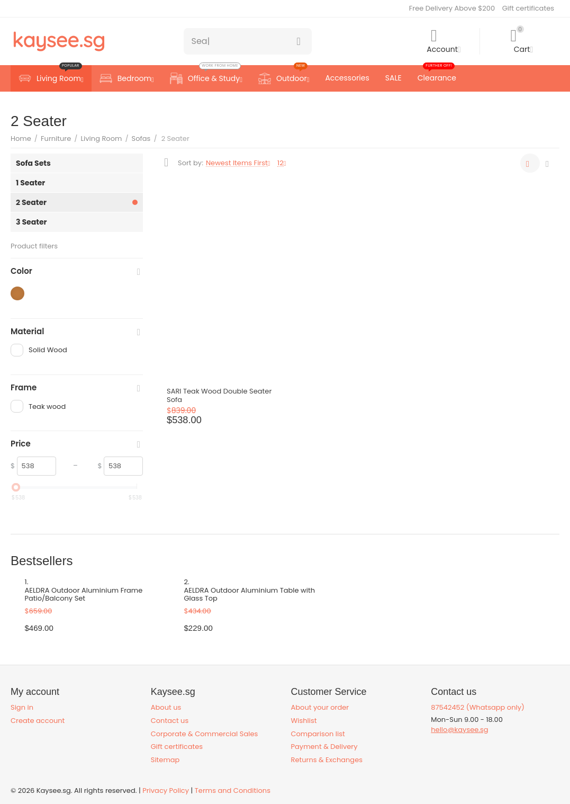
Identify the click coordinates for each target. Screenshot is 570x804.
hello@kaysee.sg (459, 730)
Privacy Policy (165, 790)
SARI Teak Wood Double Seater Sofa (219, 395)
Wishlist (304, 721)
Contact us (169, 721)
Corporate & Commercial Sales (204, 734)
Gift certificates (528, 8)
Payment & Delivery (324, 747)
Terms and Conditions (232, 790)
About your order (320, 707)
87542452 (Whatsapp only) (477, 707)
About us (166, 707)
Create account (38, 721)
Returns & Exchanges (327, 760)
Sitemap (165, 760)
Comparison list (318, 734)
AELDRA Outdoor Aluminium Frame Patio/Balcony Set (84, 594)
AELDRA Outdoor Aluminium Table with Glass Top (249, 594)
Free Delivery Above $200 (452, 8)
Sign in (22, 707)
